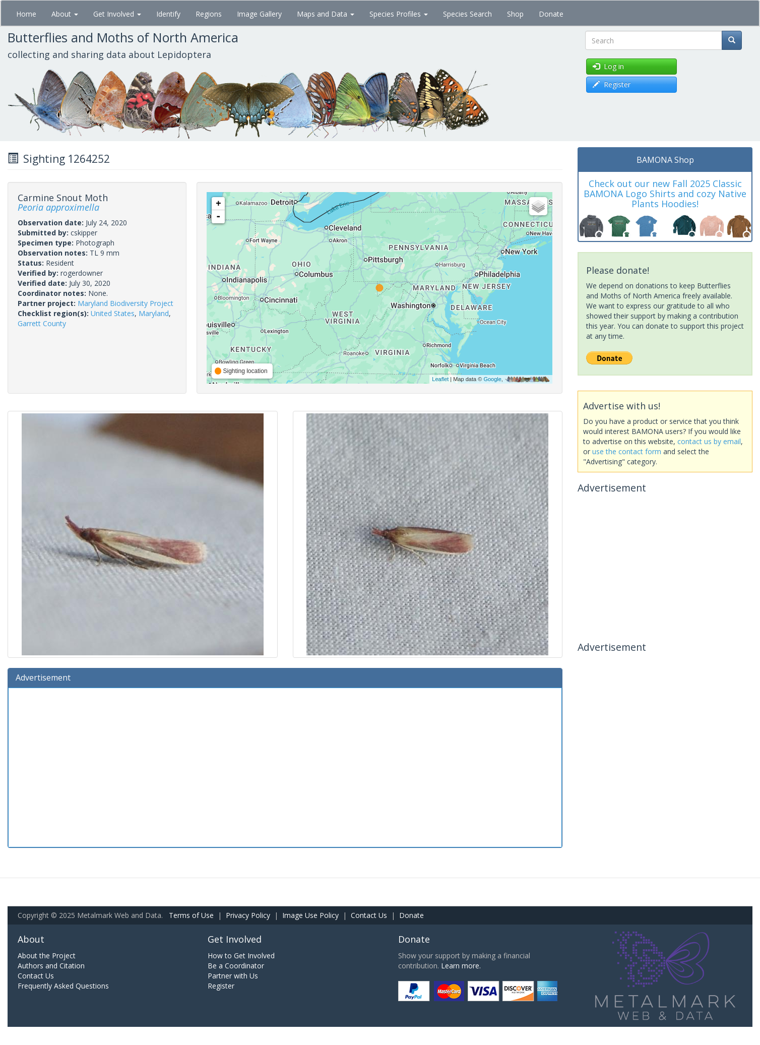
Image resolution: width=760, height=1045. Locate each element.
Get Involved (117, 14)
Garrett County (42, 323)
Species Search (467, 14)
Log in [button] (608, 66)
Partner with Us (233, 975)
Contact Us (369, 915)
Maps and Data (325, 14)
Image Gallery (259, 14)
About (64, 14)
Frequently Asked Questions (63, 986)
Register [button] (611, 84)
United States (113, 313)
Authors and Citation (51, 965)
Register (221, 986)
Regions (209, 14)
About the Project (47, 955)
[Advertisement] (285, 766)
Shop (515, 14)
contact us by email (709, 441)
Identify (168, 14)
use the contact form (626, 451)
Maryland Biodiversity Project (125, 303)
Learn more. (461, 965)
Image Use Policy (310, 915)
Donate (551, 14)
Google (492, 379)
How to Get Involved (241, 955)
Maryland (154, 313)
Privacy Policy (248, 915)
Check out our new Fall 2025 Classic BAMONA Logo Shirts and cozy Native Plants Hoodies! (665, 193)
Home (26, 14)
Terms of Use (191, 915)
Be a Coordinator (236, 965)
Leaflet (440, 379)
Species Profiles (398, 14)
